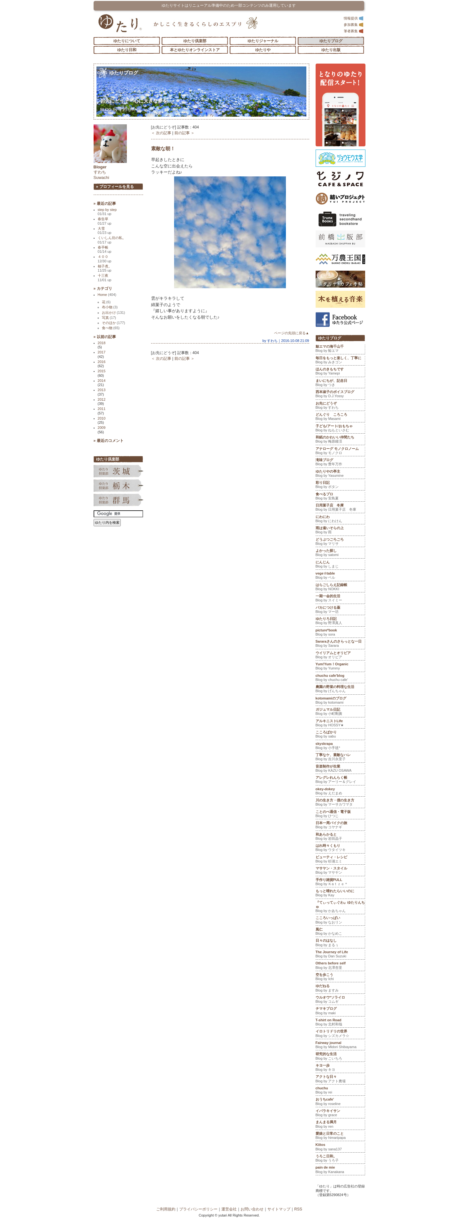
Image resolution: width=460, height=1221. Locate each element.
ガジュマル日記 (340, 712)
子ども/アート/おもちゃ (340, 429)
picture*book (340, 633)
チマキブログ (340, 1011)
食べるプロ (340, 497)
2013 (102, 390)
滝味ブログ (340, 463)
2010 (102, 418)
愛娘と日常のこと (340, 1136)
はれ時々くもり (340, 848)
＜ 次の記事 (161, 133)
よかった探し (340, 553)
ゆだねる (340, 988)
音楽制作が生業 (340, 769)
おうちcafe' (340, 1102)
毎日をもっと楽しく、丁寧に (340, 361)
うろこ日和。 (340, 1159)
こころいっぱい (340, 920)
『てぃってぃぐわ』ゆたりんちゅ (340, 907)
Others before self (340, 966)
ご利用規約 (165, 1209)
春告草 (104, 221)
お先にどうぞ (136, 101)
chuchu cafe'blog (340, 678)
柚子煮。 (105, 268)
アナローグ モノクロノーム (340, 451)
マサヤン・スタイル (340, 871)
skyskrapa (340, 746)
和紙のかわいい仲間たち (340, 440)
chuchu (340, 1091)
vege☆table (340, 576)
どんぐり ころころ (340, 417)
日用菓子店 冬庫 (340, 508)
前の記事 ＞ (184, 133)
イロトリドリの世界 (340, 1034)
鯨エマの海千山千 (340, 349)
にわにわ (340, 519)
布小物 (110, 307)
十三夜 (104, 278)
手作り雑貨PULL (340, 882)
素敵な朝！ (163, 148)
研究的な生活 (340, 1057)
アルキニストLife (340, 724)
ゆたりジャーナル (263, 41)
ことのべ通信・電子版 (340, 814)
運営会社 (229, 1209)
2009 (102, 427)
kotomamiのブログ (340, 701)
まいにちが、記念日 (340, 383)
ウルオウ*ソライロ (340, 1000)
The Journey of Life (340, 955)
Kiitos (340, 1147)
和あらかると (340, 837)
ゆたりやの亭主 (340, 474)
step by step (107, 212)
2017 (102, 352)
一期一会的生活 (340, 599)
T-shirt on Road (340, 1023)
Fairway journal (340, 1045)
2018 (102, 343)
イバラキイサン (340, 1113)
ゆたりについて (126, 41)
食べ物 (111, 328)
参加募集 (354, 25)
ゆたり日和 (126, 50)
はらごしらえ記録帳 (340, 587)
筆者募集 (354, 31)
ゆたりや (263, 50)
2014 (102, 381)
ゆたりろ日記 (340, 621)
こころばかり (340, 735)
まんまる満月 (340, 1125)
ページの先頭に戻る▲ (291, 333)
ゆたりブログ (330, 41)
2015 (102, 371)
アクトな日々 (340, 1079)
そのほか (113, 323)
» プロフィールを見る (115, 186)
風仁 (340, 932)
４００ (104, 259)
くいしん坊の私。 (112, 240)
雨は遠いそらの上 (340, 531)
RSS (298, 1209)
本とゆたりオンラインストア (195, 50)
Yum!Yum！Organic (340, 667)
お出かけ (113, 312)
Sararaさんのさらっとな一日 (340, 644)
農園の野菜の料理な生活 (340, 689)
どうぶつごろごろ (340, 542)
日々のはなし (340, 943)
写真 (109, 318)
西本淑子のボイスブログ (340, 394)
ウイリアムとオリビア (340, 656)
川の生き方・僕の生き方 (340, 803)
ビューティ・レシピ (340, 860)
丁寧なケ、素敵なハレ (340, 757)
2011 (102, 409)
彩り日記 (340, 485)
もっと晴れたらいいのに (340, 894)
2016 (102, 362)
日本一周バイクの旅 (340, 826)
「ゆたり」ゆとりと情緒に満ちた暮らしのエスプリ (120, 23)
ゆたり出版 (331, 50)
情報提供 (354, 18)
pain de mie (340, 1170)
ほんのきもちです (340, 372)
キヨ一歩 (340, 1068)
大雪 (104, 231)
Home (107, 295)
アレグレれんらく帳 (340, 780)
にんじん (340, 565)
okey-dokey (340, 792)
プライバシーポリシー (198, 1209)
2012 (102, 399)
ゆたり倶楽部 (194, 41)
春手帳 (104, 249)
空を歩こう (340, 977)
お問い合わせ (252, 1209)
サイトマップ (278, 1209)
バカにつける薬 (340, 610)
